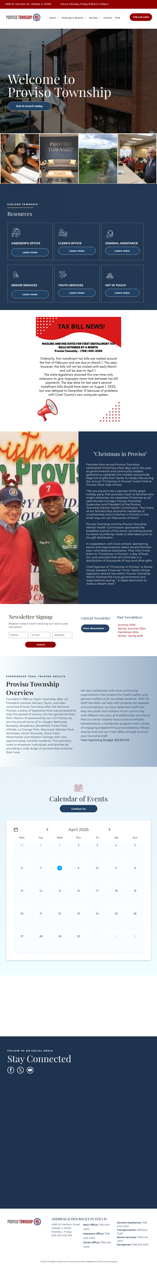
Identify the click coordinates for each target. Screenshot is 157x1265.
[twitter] (20, 1070)
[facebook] (10, 1070)
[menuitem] (54, 17)
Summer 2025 (126, 624)
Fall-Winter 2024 (128, 632)
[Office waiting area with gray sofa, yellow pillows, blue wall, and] (59, 159)
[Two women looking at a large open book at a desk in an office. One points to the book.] (19, 159)
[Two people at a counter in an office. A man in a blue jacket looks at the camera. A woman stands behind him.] (137, 158)
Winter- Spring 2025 (130, 635)
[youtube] (30, 1070)
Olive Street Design (107, 1261)
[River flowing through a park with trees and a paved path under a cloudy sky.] (98, 158)
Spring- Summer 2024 (132, 628)
